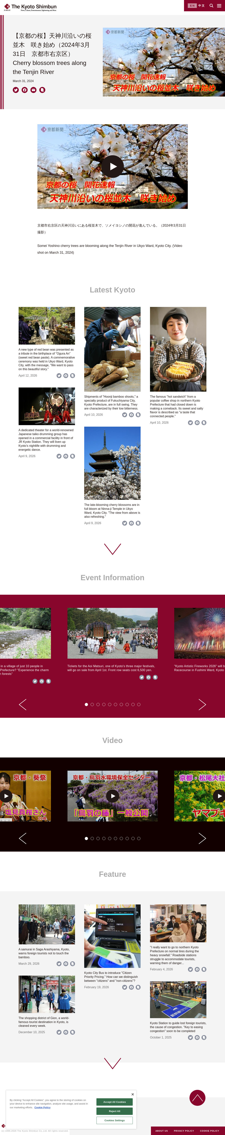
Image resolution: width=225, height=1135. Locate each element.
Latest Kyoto (112, 290)
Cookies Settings (115, 1120)
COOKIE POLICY (209, 1131)
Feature (112, 874)
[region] (71, 1109)
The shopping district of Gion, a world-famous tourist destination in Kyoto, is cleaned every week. (44, 1022)
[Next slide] (202, 704)
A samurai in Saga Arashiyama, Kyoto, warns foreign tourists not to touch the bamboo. (44, 953)
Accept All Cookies (114, 1102)
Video (112, 740)
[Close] (133, 1094)
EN (192, 5)
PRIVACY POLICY (184, 1131)
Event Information (112, 577)
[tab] (86, 704)
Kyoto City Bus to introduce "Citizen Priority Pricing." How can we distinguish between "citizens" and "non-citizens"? (111, 976)
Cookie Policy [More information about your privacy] (42, 1107)
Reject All (114, 1111)
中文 (201, 5)
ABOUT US (161, 1131)
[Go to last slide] (22, 704)
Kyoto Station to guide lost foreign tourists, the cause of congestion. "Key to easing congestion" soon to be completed (178, 1027)
